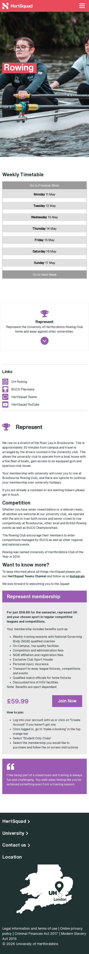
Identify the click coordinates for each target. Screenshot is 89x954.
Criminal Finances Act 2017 (36, 933)
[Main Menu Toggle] (82, 6)
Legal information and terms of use (29, 928)
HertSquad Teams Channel (27, 576)
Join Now (67, 701)
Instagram (77, 576)
